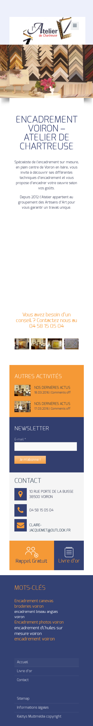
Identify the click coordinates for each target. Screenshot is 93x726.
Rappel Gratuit (31, 561)
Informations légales (33, 707)
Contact (23, 680)
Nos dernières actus (52, 388)
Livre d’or (69, 561)
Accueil (22, 662)
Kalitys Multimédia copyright (39, 716)
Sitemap (23, 698)
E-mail (20, 439)
